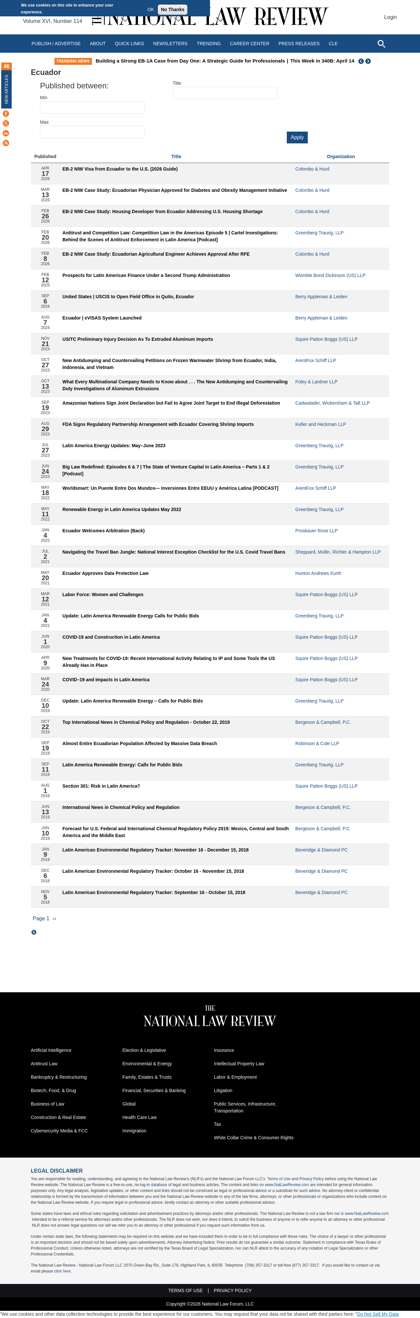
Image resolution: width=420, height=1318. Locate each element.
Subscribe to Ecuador (34, 932)
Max (44, 122)
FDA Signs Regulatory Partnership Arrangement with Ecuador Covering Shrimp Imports (158, 424)
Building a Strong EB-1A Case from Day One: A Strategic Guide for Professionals (229, 61)
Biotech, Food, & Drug (53, 1090)
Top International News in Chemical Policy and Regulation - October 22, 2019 (146, 722)
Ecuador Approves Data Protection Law (105, 573)
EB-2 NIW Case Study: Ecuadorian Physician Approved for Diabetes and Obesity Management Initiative (174, 190)
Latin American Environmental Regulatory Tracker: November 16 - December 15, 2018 (155, 849)
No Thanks (172, 9)
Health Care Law (139, 1117)
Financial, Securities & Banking (154, 1090)
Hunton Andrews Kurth (318, 573)
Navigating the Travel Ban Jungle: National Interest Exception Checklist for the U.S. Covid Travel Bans (173, 552)
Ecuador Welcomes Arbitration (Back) (103, 530)
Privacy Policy (311, 1179)
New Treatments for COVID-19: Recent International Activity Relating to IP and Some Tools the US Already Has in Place (168, 662)
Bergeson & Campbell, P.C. (323, 722)
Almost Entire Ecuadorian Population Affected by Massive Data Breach (139, 743)
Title (177, 83)
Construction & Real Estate (58, 1117)
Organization (341, 156)
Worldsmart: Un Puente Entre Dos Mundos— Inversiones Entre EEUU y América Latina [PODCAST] (170, 488)
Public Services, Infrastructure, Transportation (245, 1108)
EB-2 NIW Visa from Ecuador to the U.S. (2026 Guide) (120, 169)
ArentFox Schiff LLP (315, 360)
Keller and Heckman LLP (320, 424)
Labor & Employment (235, 1077)
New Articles (6, 89)
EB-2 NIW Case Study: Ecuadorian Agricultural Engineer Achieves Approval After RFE (156, 254)
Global (129, 1104)
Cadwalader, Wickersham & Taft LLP (332, 403)
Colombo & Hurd (312, 169)
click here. (63, 1271)
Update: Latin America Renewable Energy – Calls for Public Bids (132, 701)
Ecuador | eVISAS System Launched (101, 317)
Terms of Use (279, 1179)
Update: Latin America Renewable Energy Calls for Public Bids (130, 615)
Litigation (223, 1090)
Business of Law (47, 1104)
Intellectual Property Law (239, 1064)
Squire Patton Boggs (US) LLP (326, 339)
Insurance (224, 1050)
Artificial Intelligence (51, 1050)
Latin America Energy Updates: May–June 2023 (113, 445)
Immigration (134, 1131)
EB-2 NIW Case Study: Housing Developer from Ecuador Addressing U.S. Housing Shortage (162, 211)
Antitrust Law (44, 1064)
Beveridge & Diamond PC (321, 849)
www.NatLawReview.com (287, 1185)
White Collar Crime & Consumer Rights (254, 1138)
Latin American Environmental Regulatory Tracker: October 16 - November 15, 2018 (153, 871)
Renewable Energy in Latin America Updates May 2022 (121, 509)
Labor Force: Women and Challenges (102, 594)
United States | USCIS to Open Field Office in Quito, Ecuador (128, 296)
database (159, 1185)
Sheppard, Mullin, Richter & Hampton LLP (338, 552)
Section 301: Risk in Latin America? (101, 786)
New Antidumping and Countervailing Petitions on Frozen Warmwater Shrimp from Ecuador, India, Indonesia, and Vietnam (169, 364)
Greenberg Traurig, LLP (319, 232)
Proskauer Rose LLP (316, 530)
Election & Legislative (144, 1050)
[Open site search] (381, 43)
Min (44, 97)
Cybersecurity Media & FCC (59, 1131)
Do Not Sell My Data (378, 1314)
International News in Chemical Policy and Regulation (120, 807)
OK (150, 9)
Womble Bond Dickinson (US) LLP (330, 275)
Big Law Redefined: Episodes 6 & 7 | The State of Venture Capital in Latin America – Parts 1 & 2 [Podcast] (165, 470)
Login (390, 17)
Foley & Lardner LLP (316, 381)
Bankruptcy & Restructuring (59, 1077)
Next (369, 61)
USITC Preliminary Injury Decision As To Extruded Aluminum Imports (137, 339)
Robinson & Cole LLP (317, 743)
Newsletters (170, 43)
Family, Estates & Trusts (147, 1077)
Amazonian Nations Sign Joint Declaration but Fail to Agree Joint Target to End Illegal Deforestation (171, 403)
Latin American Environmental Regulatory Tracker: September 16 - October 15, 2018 (153, 892)
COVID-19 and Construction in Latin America (111, 637)
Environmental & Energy (147, 1064)
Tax (217, 1124)
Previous (361, 61)
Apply (297, 137)
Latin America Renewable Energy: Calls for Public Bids (122, 764)
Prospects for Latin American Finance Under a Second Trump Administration (146, 275)
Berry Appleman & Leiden (321, 296)
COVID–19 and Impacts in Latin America (106, 679)
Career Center (249, 43)
